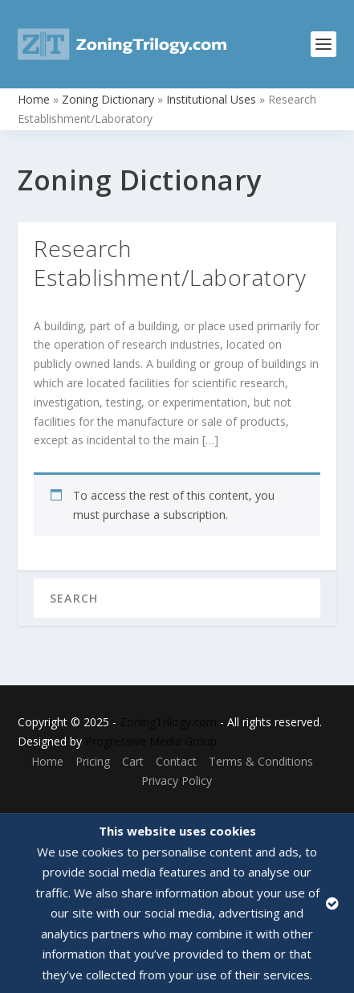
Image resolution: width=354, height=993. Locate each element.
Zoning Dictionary (108, 99)
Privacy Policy (176, 780)
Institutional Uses (211, 99)
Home (34, 99)
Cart (133, 761)
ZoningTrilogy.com (168, 721)
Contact (176, 761)
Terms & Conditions (261, 761)
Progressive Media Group (151, 741)
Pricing (92, 761)
